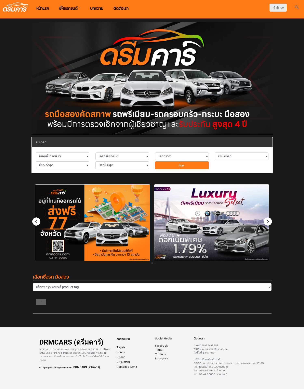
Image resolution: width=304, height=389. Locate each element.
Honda (121, 352)
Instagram (161, 358)
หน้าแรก (42, 8)
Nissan (121, 357)
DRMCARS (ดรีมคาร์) (86, 367)
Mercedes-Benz (127, 367)
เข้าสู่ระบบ (278, 7)
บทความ (96, 8)
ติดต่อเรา (121, 8)
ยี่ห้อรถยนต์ (69, 8)
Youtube (160, 354)
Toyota (121, 347)
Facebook (161, 346)
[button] (268, 221)
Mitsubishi (123, 362)
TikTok (159, 350)
